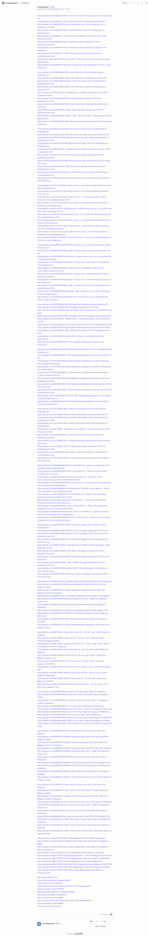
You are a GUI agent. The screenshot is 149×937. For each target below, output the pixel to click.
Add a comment (100, 926)
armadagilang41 (43, 7)
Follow (52, 7)
